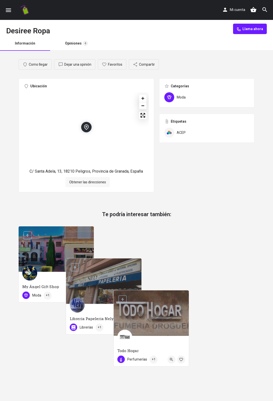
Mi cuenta (237, 10)
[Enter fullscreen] (142, 115)
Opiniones (76, 43)
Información (25, 43)
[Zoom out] (142, 105)
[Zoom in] (142, 98)
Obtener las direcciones (87, 182)
